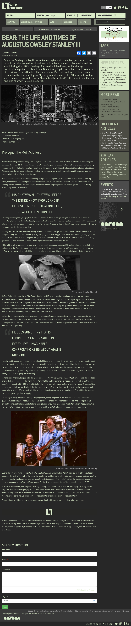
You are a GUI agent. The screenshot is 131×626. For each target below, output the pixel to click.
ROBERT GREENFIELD (10, 520)
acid (115, 50)
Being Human (26, 22)
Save (5, 607)
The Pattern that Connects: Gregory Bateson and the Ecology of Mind (114, 114)
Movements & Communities (49, 29)
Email (4, 559)
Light (109, 8)
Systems (82, 22)
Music (17, 29)
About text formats (86, 590)
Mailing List (97, 624)
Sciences (68, 22)
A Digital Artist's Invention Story (113, 80)
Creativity (11, 22)
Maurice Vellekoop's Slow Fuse (113, 72)
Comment (6, 569)
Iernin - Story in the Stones (112, 140)
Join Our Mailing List (106, 15)
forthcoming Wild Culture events (113, 197)
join (47, 15)
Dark (103, 8)
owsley (104, 50)
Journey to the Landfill (110, 109)
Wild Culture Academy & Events (114, 148)
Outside (53, 22)
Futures (38, 22)
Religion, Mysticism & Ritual (80, 29)
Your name (6, 549)
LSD (110, 50)
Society (40, 15)
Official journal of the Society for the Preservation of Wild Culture (28, 613)
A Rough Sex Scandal (109, 99)
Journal (10, 15)
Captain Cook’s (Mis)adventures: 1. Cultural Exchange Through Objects (113, 84)
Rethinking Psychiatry (110, 107)
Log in (111, 624)
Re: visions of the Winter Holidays (114, 138)
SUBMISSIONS (86, 15)
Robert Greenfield (11, 52)
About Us (71, 15)
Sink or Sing (106, 177)
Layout (5, 596)
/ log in (53, 15)
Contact (89, 624)
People (105, 624)
